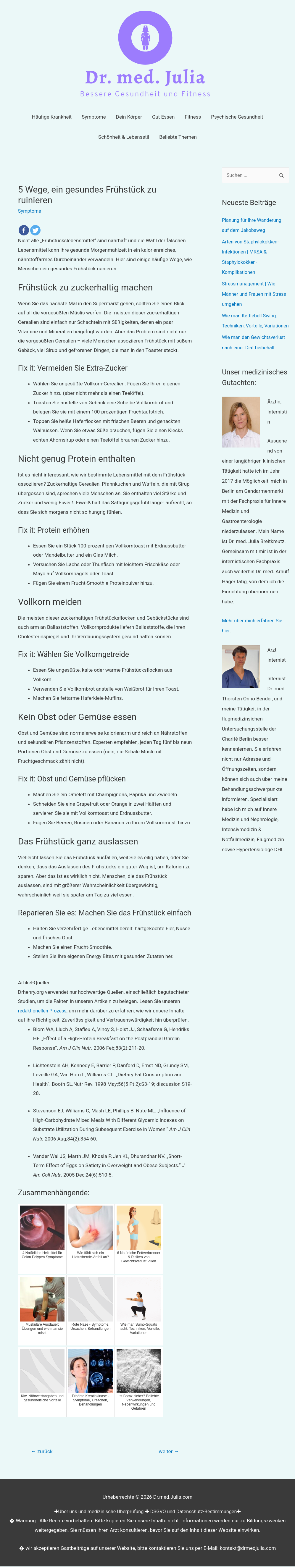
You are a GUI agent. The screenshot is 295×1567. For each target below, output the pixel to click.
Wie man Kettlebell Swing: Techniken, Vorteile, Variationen (251, 324)
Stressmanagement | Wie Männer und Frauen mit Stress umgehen (255, 293)
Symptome (30, 211)
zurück (42, 1452)
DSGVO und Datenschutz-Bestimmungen (195, 1512)
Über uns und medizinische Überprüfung (99, 1512)
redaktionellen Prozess (43, 1011)
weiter (168, 1452)
